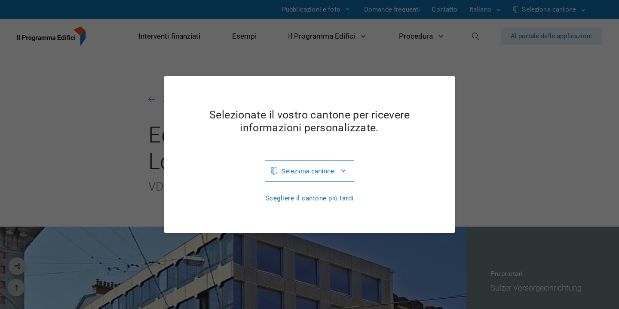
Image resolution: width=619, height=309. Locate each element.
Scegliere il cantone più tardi (310, 198)
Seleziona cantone (307, 171)
